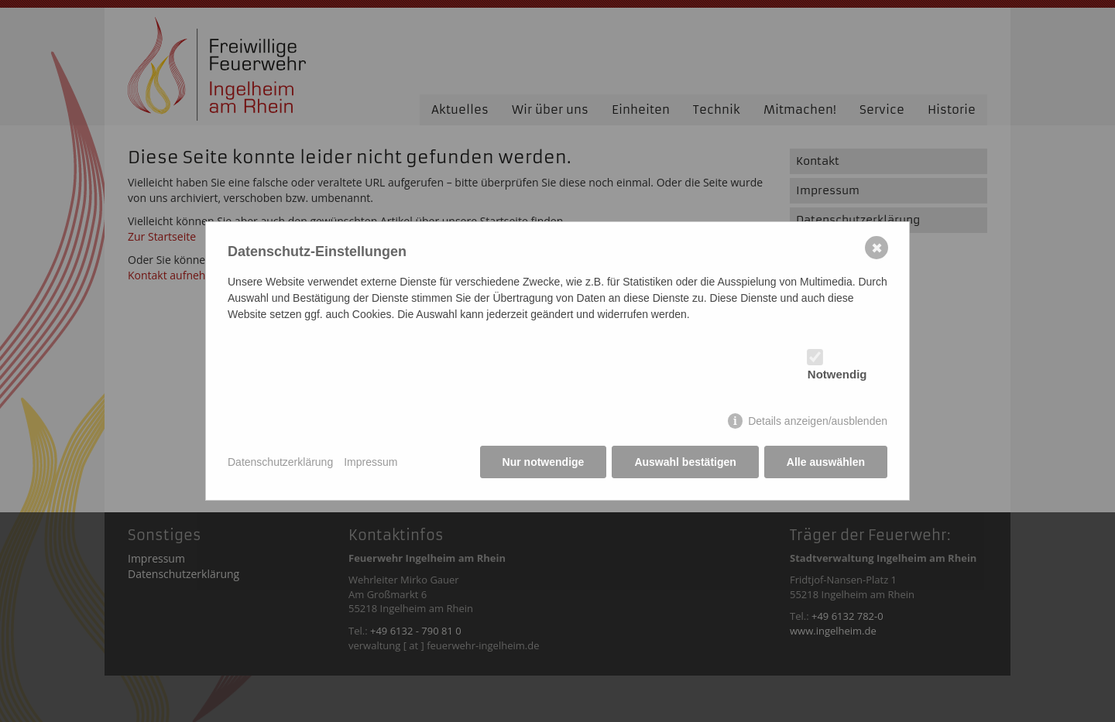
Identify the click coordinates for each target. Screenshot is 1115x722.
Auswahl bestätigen (685, 462)
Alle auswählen (826, 462)
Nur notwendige (544, 462)
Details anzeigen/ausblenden (817, 421)
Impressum (370, 462)
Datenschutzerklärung (280, 462)
